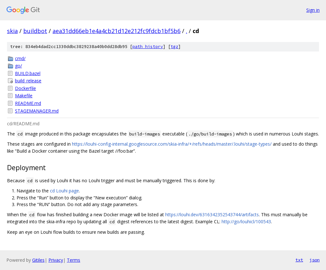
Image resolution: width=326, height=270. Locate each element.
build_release (28, 81)
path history (147, 46)
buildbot (35, 31)
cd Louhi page (64, 191)
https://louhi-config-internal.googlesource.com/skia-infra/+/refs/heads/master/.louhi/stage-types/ (172, 144)
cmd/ (20, 58)
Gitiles (38, 260)
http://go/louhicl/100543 (246, 221)
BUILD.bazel (27, 73)
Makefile (23, 96)
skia (12, 31)
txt (299, 260)
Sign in (313, 10)
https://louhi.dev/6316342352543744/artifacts (212, 214)
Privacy (55, 260)
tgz (174, 46)
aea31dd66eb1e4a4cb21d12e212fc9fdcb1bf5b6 (117, 31)
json (314, 260)
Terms (73, 260)
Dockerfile (25, 88)
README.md (28, 103)
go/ (18, 66)
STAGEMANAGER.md (37, 111)
